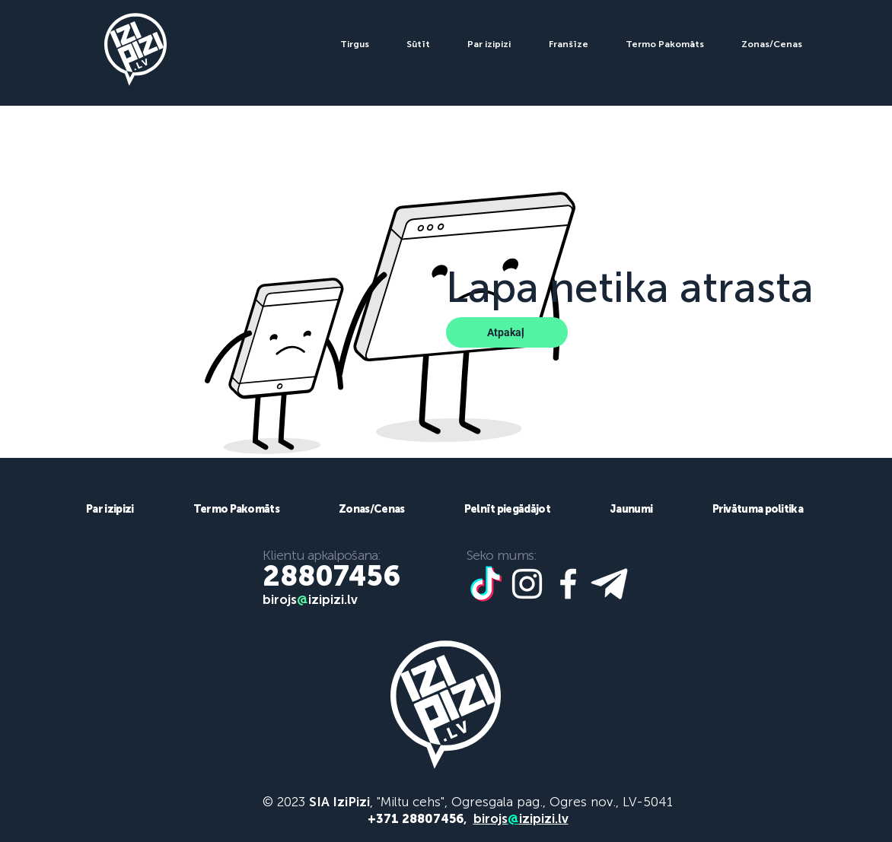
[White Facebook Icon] (568, 584)
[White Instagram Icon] (527, 584)
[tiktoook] (486, 584)
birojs (280, 599)
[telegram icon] (609, 584)
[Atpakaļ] (507, 332)
